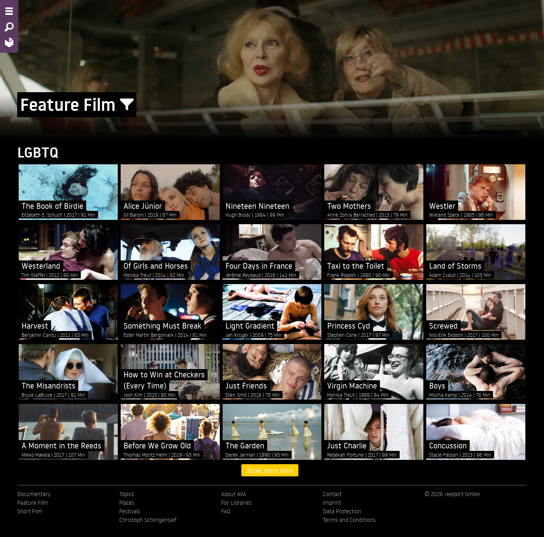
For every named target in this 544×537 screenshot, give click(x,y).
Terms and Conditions (349, 519)
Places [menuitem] (126, 502)
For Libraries (236, 502)
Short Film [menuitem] (29, 511)
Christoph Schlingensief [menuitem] (148, 519)
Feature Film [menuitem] (32, 502)
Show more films (270, 470)
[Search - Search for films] (9, 27)
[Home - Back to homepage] (9, 42)
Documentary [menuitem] (33, 494)
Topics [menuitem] (126, 494)
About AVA (233, 494)
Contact (332, 494)
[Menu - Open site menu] (9, 11)
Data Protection (342, 511)
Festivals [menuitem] (129, 511)
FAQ (225, 511)
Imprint (332, 502)
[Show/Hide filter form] (127, 105)
